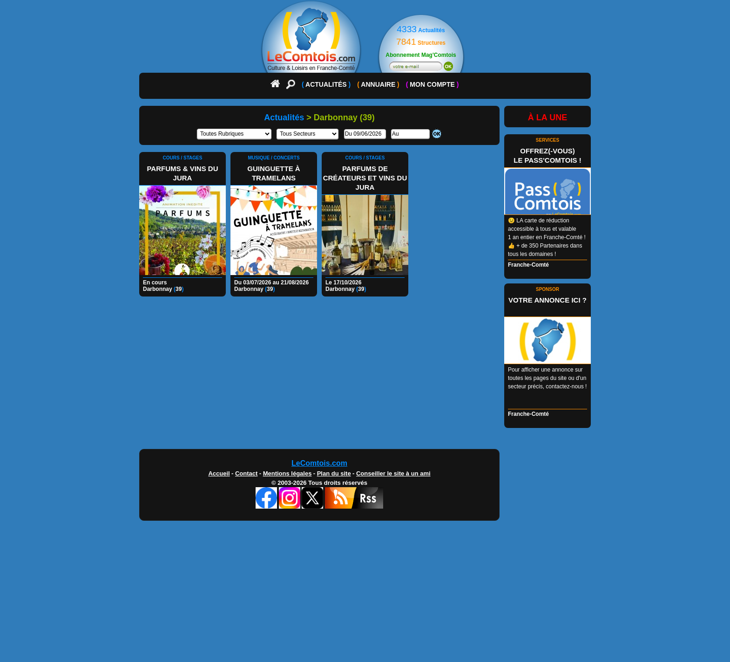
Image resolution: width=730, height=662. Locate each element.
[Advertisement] (365, 375)
